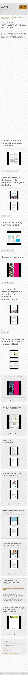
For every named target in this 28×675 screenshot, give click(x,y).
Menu (25, 7)
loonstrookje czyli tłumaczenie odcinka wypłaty (13, 588)
